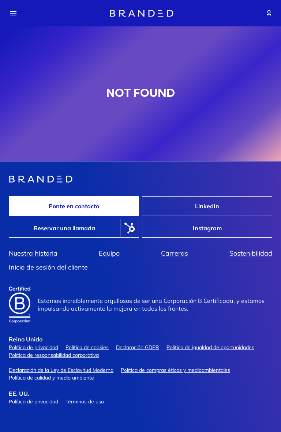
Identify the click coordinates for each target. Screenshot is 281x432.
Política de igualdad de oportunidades (210, 347)
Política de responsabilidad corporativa (54, 355)
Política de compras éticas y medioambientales (175, 370)
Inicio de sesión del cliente (48, 267)
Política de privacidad (33, 347)
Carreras (174, 253)
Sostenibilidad (250, 253)
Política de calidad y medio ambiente (51, 377)
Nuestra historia (33, 253)
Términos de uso (84, 401)
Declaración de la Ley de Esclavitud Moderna (61, 370)
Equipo (109, 253)
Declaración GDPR (137, 347)
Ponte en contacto (74, 206)
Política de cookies (87, 347)
